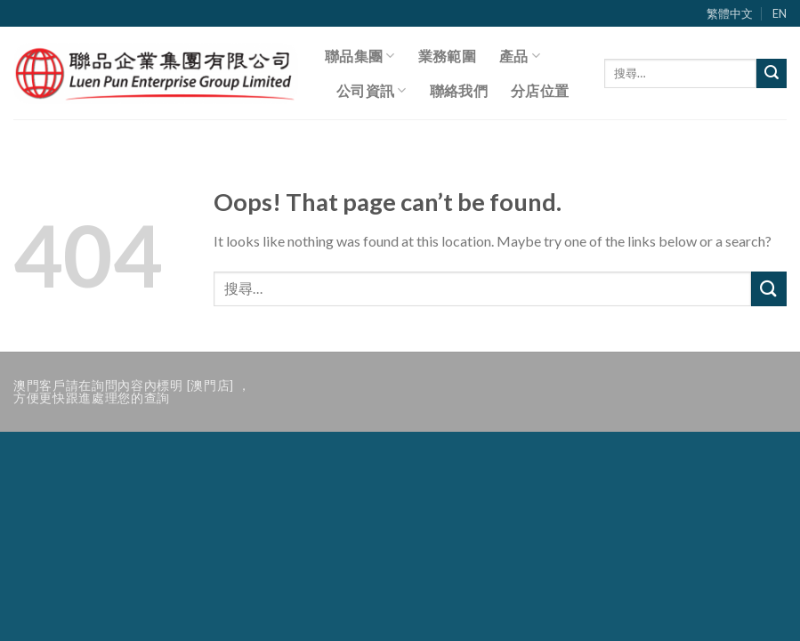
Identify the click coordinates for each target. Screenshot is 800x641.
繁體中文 (730, 13)
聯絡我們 (459, 90)
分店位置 (540, 90)
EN (779, 13)
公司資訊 (371, 91)
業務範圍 (447, 55)
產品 (519, 56)
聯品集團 (360, 56)
